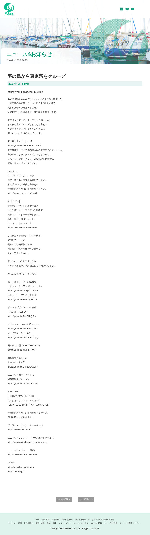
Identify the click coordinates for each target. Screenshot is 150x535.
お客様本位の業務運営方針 (103, 520)
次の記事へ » (86, 499)
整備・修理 (51, 523)
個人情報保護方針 (82, 520)
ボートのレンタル (81, 523)
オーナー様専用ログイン (130, 523)
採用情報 (55, 520)
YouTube (132, 9)
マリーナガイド (64, 523)
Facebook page (121, 9)
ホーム (37, 520)
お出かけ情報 (96, 523)
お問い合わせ (67, 520)
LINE (127, 9)
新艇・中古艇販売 (25, 523)
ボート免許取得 (110, 523)
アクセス (12, 523)
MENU (144, 9)
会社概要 (45, 520)
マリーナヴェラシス (9, 9)
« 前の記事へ (63, 499)
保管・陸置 (40, 523)
